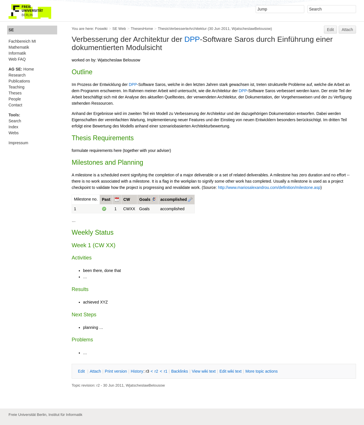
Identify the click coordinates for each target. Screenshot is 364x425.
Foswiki (101, 28)
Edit (330, 29)
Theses (15, 93)
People (15, 99)
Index (13, 127)
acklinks (179, 371)
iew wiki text (204, 371)
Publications (19, 81)
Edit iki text (231, 371)
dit (82, 371)
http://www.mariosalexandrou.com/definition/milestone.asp (269, 187)
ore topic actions (261, 371)
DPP (192, 39)
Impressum (18, 143)
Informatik (17, 53)
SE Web (119, 28)
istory (137, 371)
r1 (165, 371)
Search (15, 121)
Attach (347, 29)
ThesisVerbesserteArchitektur (182, 28)
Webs (14, 133)
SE (11, 30)
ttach (95, 371)
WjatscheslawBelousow (251, 28)
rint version (116, 371)
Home (21, 69)
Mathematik (19, 47)
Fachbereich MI (22, 41)
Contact (15, 105)
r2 (156, 371)
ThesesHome (142, 28)
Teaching (16, 87)
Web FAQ (17, 59)
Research (17, 75)
